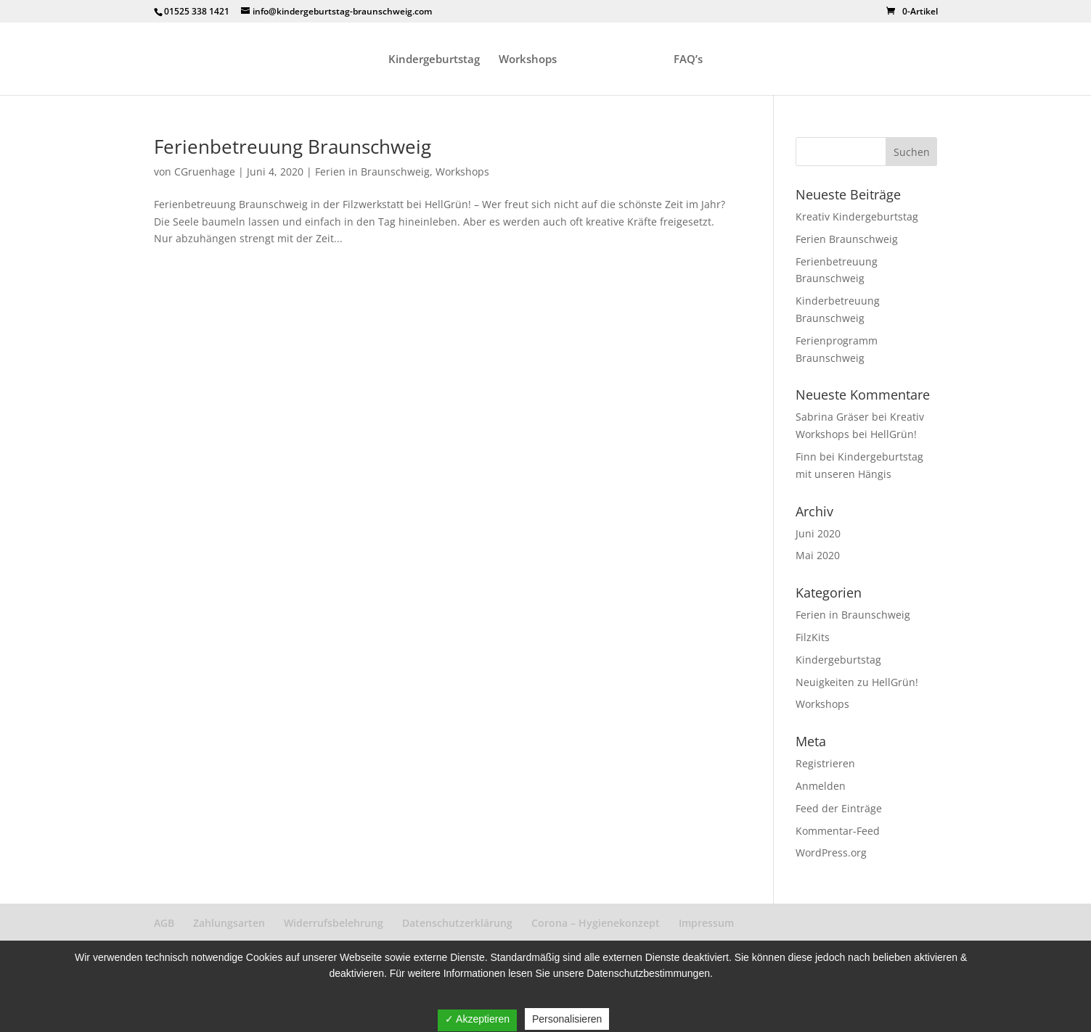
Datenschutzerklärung (457, 923)
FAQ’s (688, 60)
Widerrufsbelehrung (333, 923)
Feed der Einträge (839, 808)
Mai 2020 (818, 555)
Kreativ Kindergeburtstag (857, 216)
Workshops (528, 60)
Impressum (706, 923)
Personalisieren (567, 1019)
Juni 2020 (818, 533)
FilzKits (813, 637)
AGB (164, 923)
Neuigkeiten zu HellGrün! (857, 682)
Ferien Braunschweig (847, 239)
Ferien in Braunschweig (372, 171)
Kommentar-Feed (838, 831)
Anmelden (821, 786)
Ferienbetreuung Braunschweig (292, 146)
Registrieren (825, 763)
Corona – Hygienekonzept (595, 923)
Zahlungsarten (229, 923)
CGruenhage (204, 171)
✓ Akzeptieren (477, 1019)
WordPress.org (831, 852)
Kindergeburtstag (434, 60)
